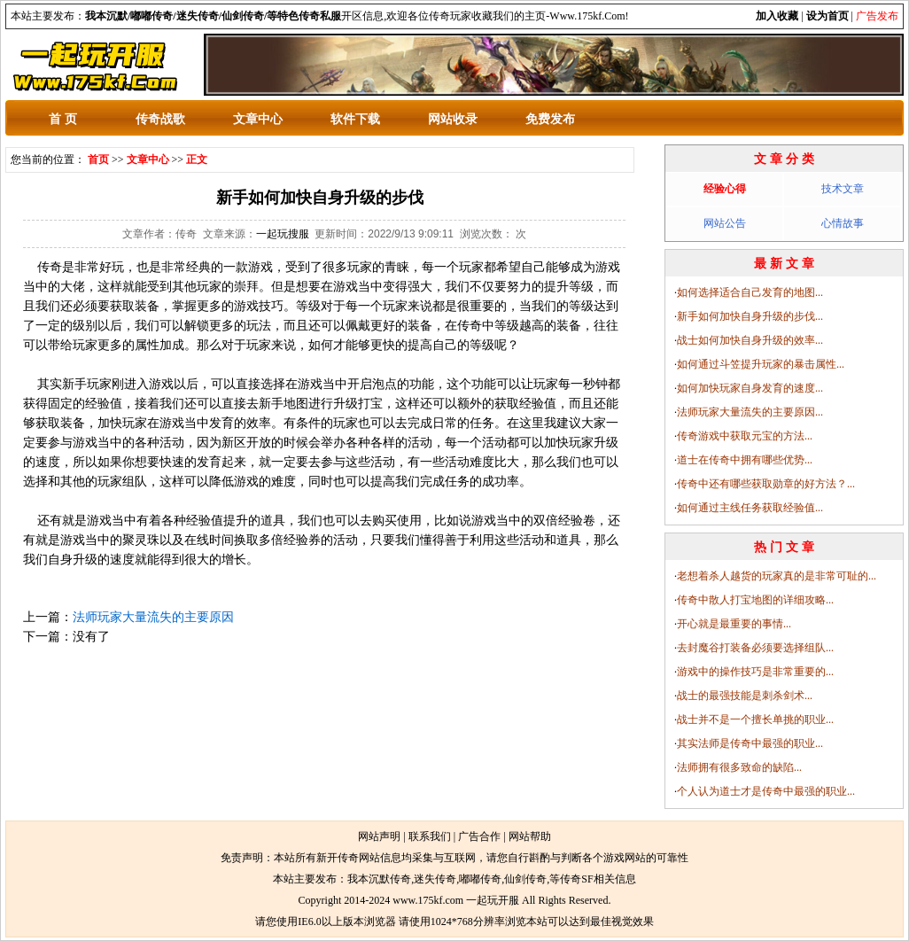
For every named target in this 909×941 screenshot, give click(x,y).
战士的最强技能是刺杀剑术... (744, 695)
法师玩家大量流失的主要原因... (750, 412)
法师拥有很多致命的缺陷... (739, 767)
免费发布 (550, 119)
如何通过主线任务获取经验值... (750, 508)
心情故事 (842, 223)
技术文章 (842, 189)
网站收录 (453, 119)
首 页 (63, 119)
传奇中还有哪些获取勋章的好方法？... (766, 484)
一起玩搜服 (282, 234)
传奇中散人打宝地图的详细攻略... (755, 600)
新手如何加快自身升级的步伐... (750, 316)
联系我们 (429, 836)
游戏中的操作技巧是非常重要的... (755, 671)
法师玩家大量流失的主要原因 (153, 617)
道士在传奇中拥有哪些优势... (744, 460)
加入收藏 (777, 16)
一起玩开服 (492, 900)
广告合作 (479, 836)
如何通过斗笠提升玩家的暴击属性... (760, 364)
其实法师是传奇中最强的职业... (750, 743)
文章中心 (258, 119)
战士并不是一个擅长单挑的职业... (755, 719)
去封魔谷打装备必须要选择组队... (755, 648)
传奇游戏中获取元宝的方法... (744, 436)
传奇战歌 (160, 119)
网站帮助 (530, 836)
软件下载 (355, 119)
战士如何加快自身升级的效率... (750, 340)
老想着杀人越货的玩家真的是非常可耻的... (776, 576)
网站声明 (379, 836)
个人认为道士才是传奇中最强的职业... (766, 791)
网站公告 (724, 223)
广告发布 (877, 16)
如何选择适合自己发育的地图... (750, 292)
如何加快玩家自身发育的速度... (750, 388)
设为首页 (827, 16)
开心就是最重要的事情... (734, 624)
